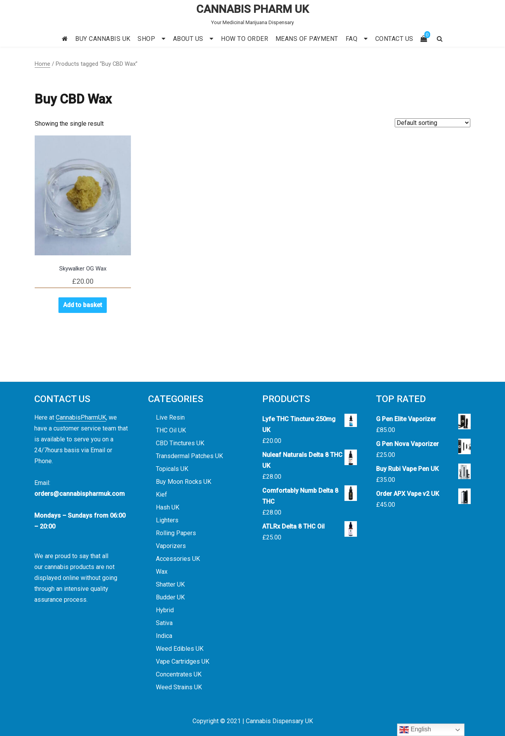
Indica (164, 635)
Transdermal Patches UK (189, 456)
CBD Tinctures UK (180, 443)
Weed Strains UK (179, 687)
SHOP (146, 38)
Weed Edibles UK (179, 648)
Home (42, 63)
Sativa (164, 623)
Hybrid (165, 610)
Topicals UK (172, 469)
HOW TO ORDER (244, 38)
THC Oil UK (171, 430)
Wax (162, 571)
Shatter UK (170, 584)
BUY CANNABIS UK (103, 38)
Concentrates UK (178, 674)
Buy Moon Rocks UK (183, 481)
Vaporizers (171, 546)
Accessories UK (178, 558)
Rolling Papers (176, 533)
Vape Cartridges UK (182, 661)
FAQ (352, 38)
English (415, 729)
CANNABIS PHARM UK (252, 9)
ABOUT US (188, 38)
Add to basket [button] (82, 305)
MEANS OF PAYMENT (306, 38)
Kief (161, 494)
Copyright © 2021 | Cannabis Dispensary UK (252, 721)
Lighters (167, 520)
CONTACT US (394, 38)
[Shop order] (432, 122)
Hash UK (167, 507)
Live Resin (170, 417)
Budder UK (170, 597)
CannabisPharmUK (81, 417)
